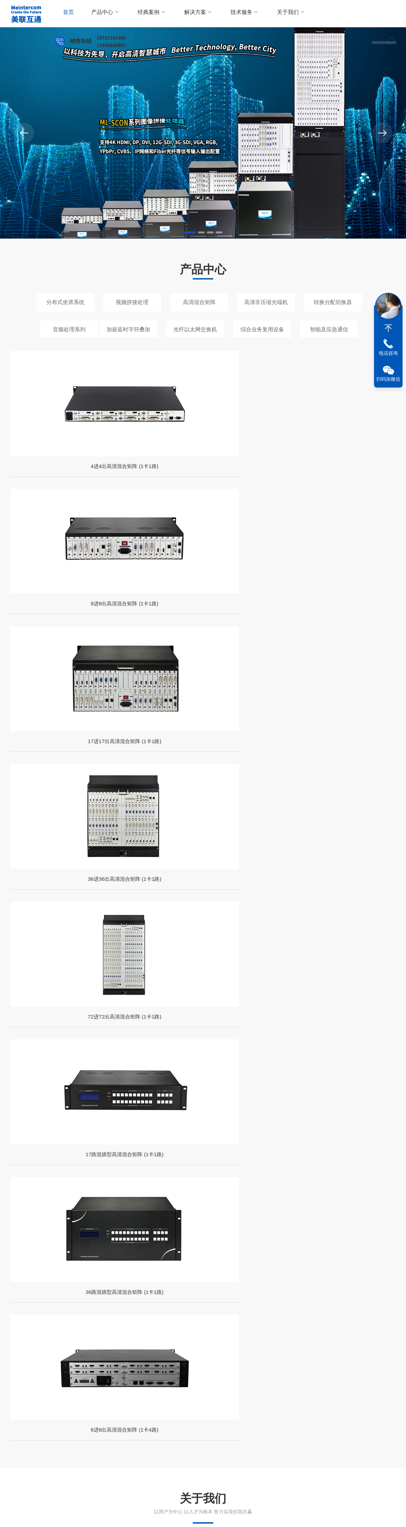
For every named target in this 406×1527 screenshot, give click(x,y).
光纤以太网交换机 (195, 329)
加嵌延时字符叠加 (128, 329)
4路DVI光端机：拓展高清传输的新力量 (311, 1291)
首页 (66, 13)
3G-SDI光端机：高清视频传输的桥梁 (308, 1232)
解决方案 (183, 13)
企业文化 (19, 1459)
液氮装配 (142, 1384)
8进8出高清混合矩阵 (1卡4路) (351, 631)
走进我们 (19, 1447)
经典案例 (142, 13)
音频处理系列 (69, 329)
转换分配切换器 (333, 302)
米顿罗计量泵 (84, 1396)
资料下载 (70, 1470)
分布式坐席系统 (65, 302)
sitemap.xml (383, 1514)
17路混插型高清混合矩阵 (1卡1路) (153, 631)
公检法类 (294, 1127)
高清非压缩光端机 (266, 302)
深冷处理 (169, 1384)
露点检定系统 (308, 1384)
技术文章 (70, 1447)
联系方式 (171, 1447)
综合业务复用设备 (262, 329)
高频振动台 (232, 1384)
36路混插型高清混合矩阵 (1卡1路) (252, 631)
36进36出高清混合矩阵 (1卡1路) (351, 479)
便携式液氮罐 (345, 1384)
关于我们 (266, 13)
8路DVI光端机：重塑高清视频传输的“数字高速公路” (122, 1232)
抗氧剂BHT (82, 1384)
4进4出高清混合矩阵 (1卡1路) (56, 479)
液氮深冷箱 (200, 1384)
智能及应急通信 (329, 329)
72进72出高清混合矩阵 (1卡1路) (56, 631)
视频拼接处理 (132, 302)
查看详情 (49, 879)
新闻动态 (70, 1459)
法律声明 (335, 1514)
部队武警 (162, 1127)
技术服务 (225, 13)
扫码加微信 (388, 379)
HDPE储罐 (113, 1384)
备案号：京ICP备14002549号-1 (148, 1514)
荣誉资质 (19, 1470)
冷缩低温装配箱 (268, 1384)
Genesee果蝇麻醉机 (128, 1396)
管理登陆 (356, 1514)
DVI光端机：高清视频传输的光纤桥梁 (111, 1291)
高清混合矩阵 (199, 302)
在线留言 (171, 1459)
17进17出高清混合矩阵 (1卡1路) (252, 479)
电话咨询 (388, 353)
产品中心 (100, 13)
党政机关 (30, 1127)
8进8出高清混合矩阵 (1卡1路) (154, 479)
